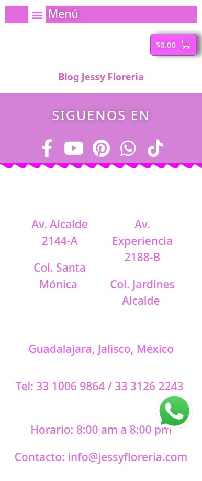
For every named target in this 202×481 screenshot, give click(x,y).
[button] (37, 14)
